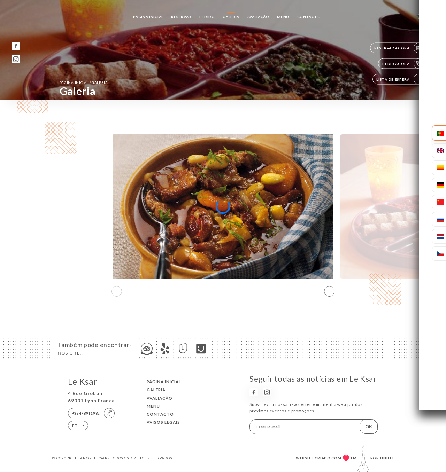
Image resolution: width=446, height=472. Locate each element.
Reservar (181, 17)
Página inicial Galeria (84, 82)
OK (368, 427)
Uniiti (387, 458)
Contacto (309, 17)
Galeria (231, 17)
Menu (283, 17)
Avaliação (258, 17)
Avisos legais (163, 422)
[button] (329, 291)
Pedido (207, 17)
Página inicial (148, 17)
